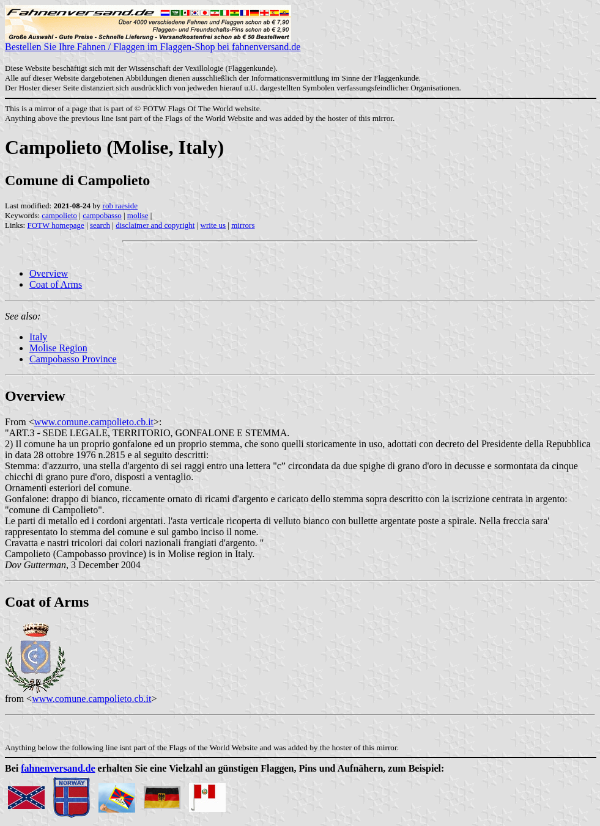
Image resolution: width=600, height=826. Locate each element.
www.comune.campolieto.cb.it (94, 422)
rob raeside (120, 205)
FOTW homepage (55, 225)
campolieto (59, 215)
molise (138, 215)
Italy (38, 337)
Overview (48, 273)
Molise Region (58, 348)
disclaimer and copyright (155, 225)
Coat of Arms (55, 284)
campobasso (102, 215)
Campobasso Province (73, 359)
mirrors (242, 225)
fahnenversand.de (58, 768)
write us (213, 225)
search (100, 225)
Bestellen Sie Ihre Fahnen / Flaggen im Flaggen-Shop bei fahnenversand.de (152, 42)
